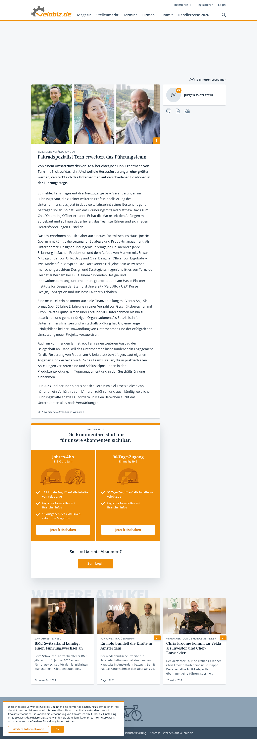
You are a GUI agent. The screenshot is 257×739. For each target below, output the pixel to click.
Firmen (148, 14)
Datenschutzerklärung (131, 733)
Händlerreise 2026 (193, 14)
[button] (57, 729)
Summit (166, 14)
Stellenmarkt (107, 14)
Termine (130, 14)
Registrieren (205, 5)
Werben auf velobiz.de (178, 733)
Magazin (84, 14)
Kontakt (155, 733)
